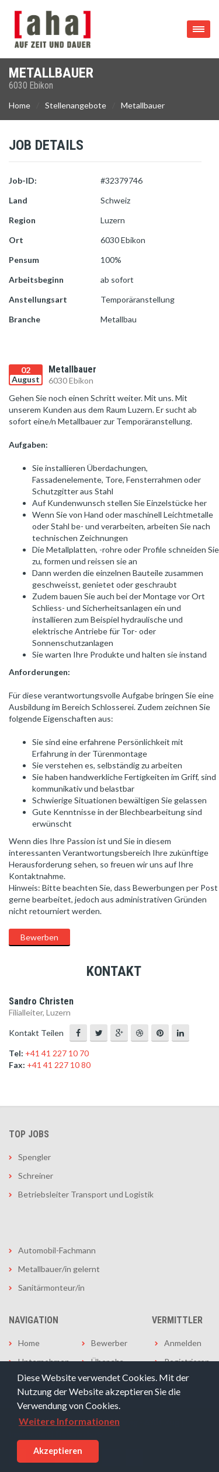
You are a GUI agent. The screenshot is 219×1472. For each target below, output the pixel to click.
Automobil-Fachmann (57, 1250)
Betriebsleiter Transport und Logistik (86, 1194)
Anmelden (182, 1343)
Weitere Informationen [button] (69, 1421)
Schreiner (35, 1176)
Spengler (34, 1157)
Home (19, 105)
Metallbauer (143, 105)
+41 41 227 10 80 (59, 1065)
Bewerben (39, 937)
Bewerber (109, 1343)
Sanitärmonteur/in (51, 1287)
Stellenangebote (75, 105)
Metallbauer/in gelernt (59, 1269)
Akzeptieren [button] (57, 1451)
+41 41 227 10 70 (57, 1053)
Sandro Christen (41, 1001)
